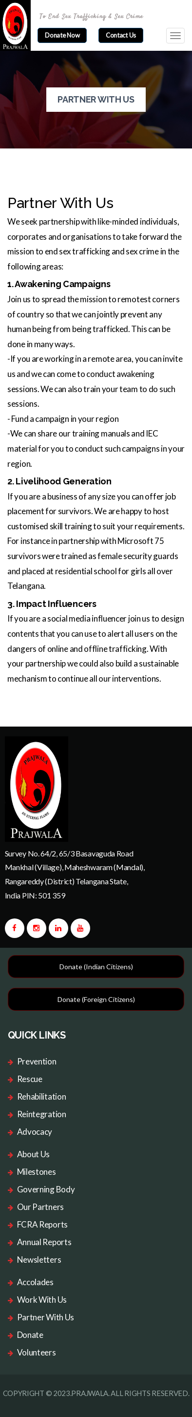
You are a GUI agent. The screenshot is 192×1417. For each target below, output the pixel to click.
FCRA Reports (42, 1224)
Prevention (37, 1061)
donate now (62, 35)
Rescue (29, 1079)
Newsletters (39, 1259)
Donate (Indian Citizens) (96, 966)
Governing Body (46, 1189)
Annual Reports (44, 1242)
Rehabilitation (41, 1096)
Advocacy (35, 1131)
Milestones (36, 1172)
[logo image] (36, 788)
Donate (30, 1335)
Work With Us (42, 1299)
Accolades (35, 1282)
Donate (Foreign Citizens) (96, 999)
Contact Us (121, 35)
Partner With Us (46, 1317)
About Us (33, 1154)
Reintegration (41, 1114)
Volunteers (36, 1352)
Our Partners (40, 1207)
